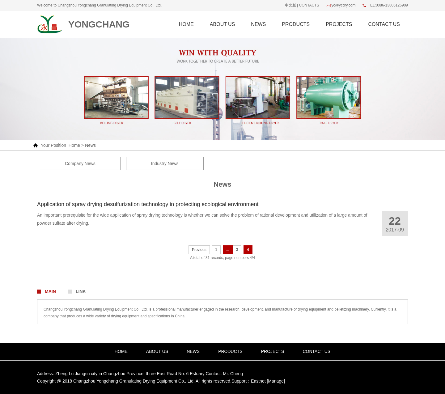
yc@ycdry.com (344, 5)
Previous (199, 250)
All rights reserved (213, 381)
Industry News (165, 163)
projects (339, 24)
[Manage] (276, 381)
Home (186, 24)
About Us (222, 24)
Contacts (309, 5)
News (258, 24)
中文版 (290, 5)
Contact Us (384, 24)
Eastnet (258, 381)
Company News (80, 163)
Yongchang (98, 24)
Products (296, 24)
